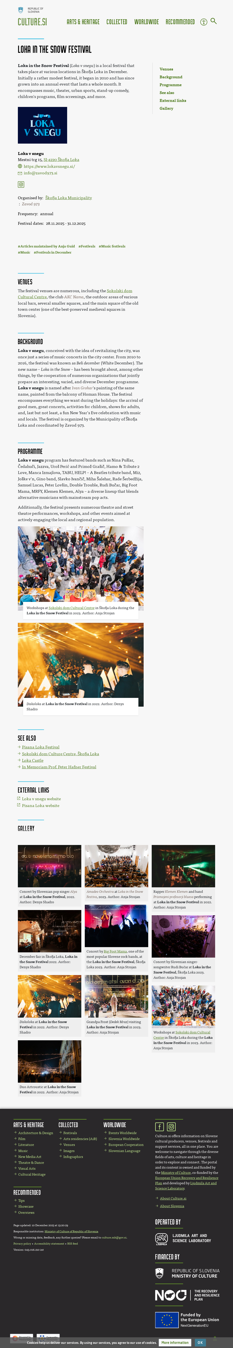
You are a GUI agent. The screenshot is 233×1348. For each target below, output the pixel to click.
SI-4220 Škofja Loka (61, 159)
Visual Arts (27, 1168)
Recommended (180, 21)
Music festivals (113, 246)
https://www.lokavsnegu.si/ (49, 166)
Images (69, 1151)
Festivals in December (53, 252)
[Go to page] (214, 22)
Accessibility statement (49, 1243)
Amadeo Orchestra (100, 892)
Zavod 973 (31, 204)
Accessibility (204, 22)
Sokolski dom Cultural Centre (72, 608)
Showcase (26, 1206)
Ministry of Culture (176, 1173)
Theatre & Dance (31, 1163)
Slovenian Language (124, 1151)
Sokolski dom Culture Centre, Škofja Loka (60, 754)
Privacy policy (22, 1243)
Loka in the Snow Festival (43, 65)
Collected (117, 21)
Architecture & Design (35, 1133)
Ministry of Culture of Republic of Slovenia (71, 1231)
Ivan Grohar (82, 388)
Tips (21, 1201)
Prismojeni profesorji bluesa (173, 897)
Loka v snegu (31, 350)
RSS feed (72, 1243)
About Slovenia (172, 1206)
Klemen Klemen (176, 892)
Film (21, 1139)
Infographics (73, 1157)
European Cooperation (126, 1145)
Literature (26, 1145)
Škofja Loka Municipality (68, 198)
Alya (73, 892)
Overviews (26, 1213)
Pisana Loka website (40, 805)
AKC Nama (74, 297)
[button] (175, 1342)
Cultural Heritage (32, 1174)
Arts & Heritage (83, 21)
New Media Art (29, 1157)
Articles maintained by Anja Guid (47, 246)
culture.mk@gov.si (114, 1237)
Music (25, 252)
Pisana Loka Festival (41, 747)
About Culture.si (173, 1198)
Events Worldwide (123, 1133)
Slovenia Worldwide (124, 1139)
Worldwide (146, 21)
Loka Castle (32, 760)
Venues (69, 1145)
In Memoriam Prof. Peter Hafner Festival (59, 767)
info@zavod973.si (40, 173)
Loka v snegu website (41, 799)
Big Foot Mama (115, 951)
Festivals (88, 246)
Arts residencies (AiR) (80, 1139)
